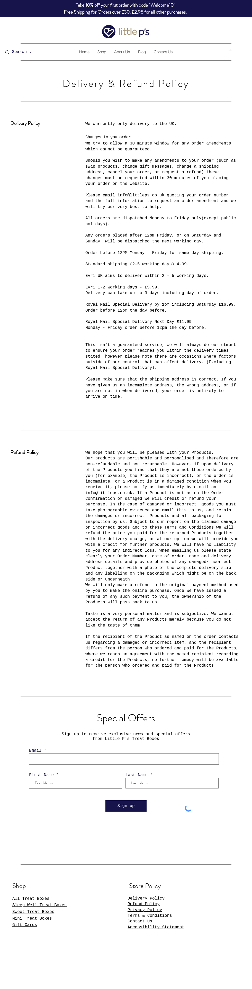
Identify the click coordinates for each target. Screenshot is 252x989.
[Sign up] (126, 806)
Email (35, 751)
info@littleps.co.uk (141, 195)
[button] (231, 51)
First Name (41, 775)
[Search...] (26, 52)
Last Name (136, 775)
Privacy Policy (145, 910)
